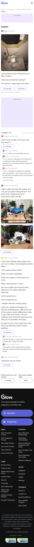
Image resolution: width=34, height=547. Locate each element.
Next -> (26, 380)
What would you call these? (9, 376)
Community (10, 9)
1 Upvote (6, 365)
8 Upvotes (7, 88)
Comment (21, 88)
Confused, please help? (25, 376)
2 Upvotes (7, 146)
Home (3, 9)
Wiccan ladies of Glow (24, 9)
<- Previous (7, 380)
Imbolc (3, 11)
